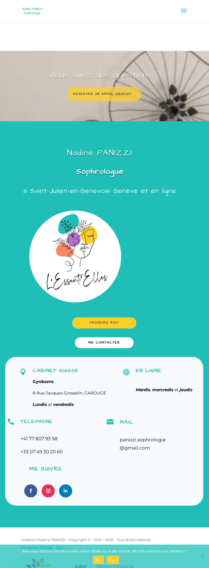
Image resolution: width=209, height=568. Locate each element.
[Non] (202, 556)
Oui (98, 560)
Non (112, 560)
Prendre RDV (104, 322)
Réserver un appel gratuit (102, 97)
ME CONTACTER (104, 342)
